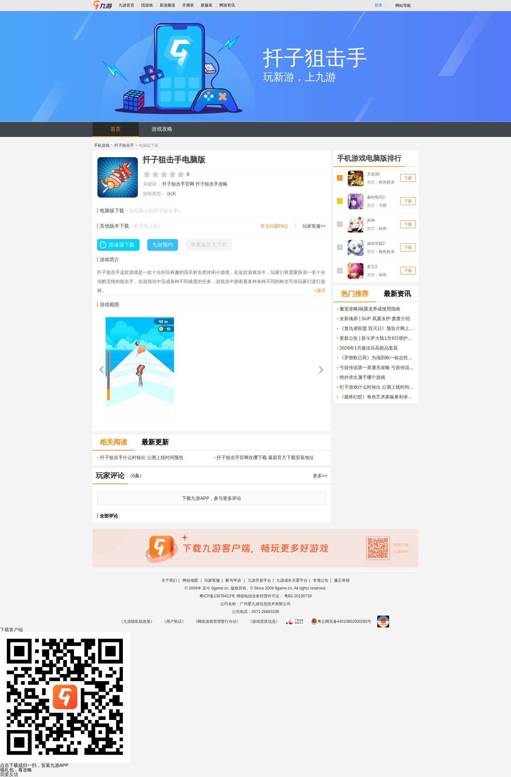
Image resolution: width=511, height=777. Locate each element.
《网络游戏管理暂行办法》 (217, 621)
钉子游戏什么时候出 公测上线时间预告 (377, 387)
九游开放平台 (259, 580)
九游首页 (126, 5)
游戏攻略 (162, 129)
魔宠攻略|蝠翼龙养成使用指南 (370, 308)
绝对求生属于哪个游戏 (362, 377)
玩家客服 (212, 580)
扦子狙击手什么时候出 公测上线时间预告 (141, 457)
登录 (378, 5)
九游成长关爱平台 (292, 580)
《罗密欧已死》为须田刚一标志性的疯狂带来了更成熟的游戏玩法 (377, 357)
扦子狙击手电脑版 (174, 159)
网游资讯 (227, 5)
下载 (408, 178)
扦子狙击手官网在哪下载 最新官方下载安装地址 (265, 457)
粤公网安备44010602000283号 (341, 621)
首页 (115, 129)
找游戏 (147, 5)
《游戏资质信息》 (264, 621)
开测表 (188, 5)
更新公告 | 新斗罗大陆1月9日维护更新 (377, 338)
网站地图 (190, 580)
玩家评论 (110, 475)
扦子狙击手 (124, 145)
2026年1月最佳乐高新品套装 (369, 348)
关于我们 (169, 580)
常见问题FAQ (274, 226)
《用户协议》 (174, 621)
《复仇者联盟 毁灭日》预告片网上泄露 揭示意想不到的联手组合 (377, 328)
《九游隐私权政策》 (136, 621)
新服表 (206, 5)
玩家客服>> (314, 226)
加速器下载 (122, 244)
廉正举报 (342, 580)
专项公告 (320, 580)
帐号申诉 (234, 580)
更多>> (320, 475)
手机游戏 (102, 145)
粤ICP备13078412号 (217, 596)
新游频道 (167, 5)
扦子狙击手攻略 (211, 184)
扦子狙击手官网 (178, 184)
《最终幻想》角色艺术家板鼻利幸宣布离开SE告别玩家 (377, 396)
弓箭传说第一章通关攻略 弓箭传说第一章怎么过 (377, 367)
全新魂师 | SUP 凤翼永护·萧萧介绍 (375, 318)
